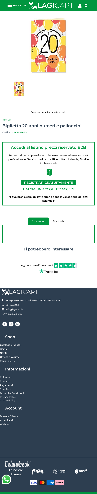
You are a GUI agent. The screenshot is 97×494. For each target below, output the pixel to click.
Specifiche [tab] (59, 221)
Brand (3, 344)
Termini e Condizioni (12, 388)
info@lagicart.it (14, 304)
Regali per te (7, 356)
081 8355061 (12, 299)
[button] (48, 45)
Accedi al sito (7, 415)
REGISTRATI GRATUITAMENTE (48, 183)
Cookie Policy (7, 395)
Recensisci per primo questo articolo (48, 112)
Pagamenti (6, 380)
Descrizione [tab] (36, 222)
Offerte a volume (10, 352)
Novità (3, 348)
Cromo (7, 120)
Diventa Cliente (9, 411)
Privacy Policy (8, 392)
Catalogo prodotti (10, 339)
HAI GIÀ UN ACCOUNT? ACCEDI (48, 189)
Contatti (4, 376)
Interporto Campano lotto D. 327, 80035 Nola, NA (33, 295)
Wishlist (4, 419)
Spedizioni (6, 384)
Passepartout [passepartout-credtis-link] (62, 490)
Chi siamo (5, 372)
